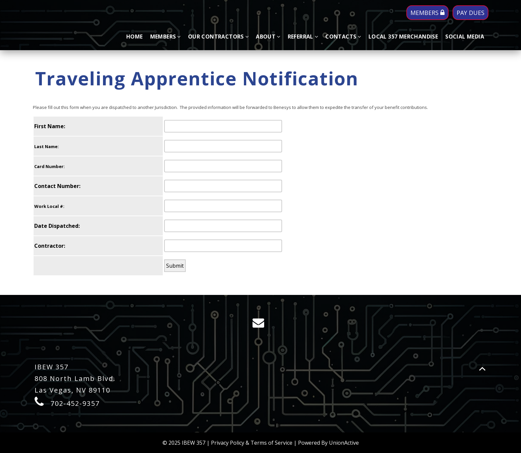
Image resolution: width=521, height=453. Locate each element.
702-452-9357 (75, 403)
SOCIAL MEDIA (464, 36)
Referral (303, 36)
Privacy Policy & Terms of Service (251, 442)
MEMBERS (427, 13)
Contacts (343, 36)
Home (134, 36)
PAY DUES (470, 13)
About (268, 36)
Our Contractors (218, 36)
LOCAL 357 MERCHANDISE (403, 36)
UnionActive (344, 442)
